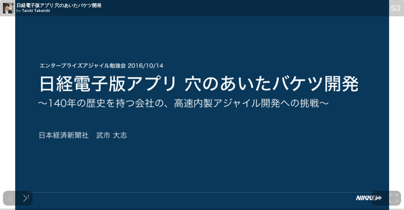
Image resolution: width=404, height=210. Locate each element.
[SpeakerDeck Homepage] (395, 9)
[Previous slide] (10, 198)
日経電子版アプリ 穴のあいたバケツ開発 (58, 5)
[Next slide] (25, 198)
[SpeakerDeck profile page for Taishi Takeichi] (8, 8)
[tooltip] (378, 198)
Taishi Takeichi (36, 10)
